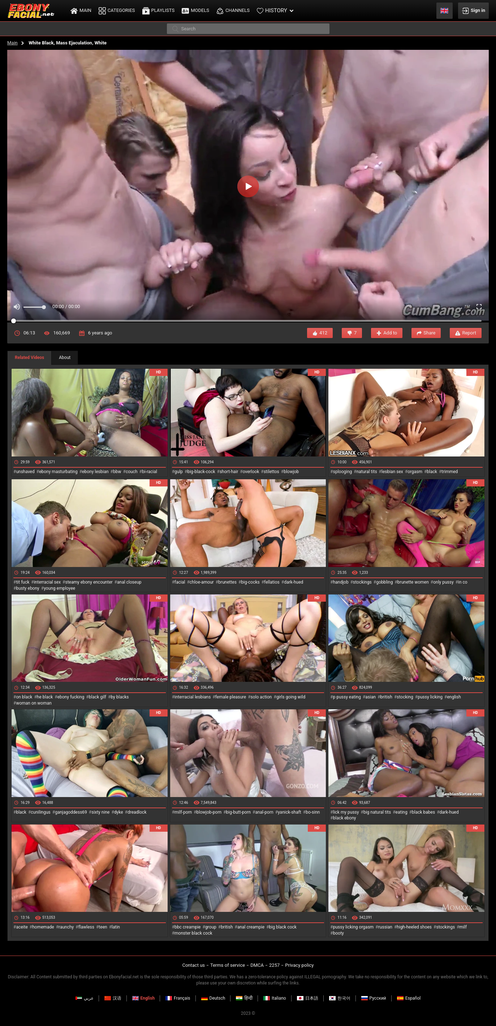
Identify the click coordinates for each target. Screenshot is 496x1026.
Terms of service (227, 965)
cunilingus (40, 812)
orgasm (414, 471)
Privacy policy (299, 965)
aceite (21, 927)
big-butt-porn (238, 812)
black (432, 471)
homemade (43, 927)
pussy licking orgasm (353, 927)
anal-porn (264, 812)
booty (338, 933)
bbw (117, 471)
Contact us (193, 965)
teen (103, 927)
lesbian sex (392, 471)
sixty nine (100, 812)
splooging (342, 471)
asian (370, 697)
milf (463, 927)
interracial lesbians (192, 697)
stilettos (271, 471)
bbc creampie (187, 927)
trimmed (449, 471)
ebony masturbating (58, 471)
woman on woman (34, 703)
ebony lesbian (95, 471)
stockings (362, 582)
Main (12, 43)
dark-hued (293, 582)
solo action (261, 697)
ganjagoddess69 (71, 812)
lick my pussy (346, 812)
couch (132, 471)
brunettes (227, 582)
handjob (341, 582)
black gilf (97, 697)
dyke (118, 812)
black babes (423, 812)
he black (45, 697)
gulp (178, 471)
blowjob (291, 471)
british (386, 697)
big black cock (283, 927)
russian (385, 927)
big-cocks (250, 582)
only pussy (443, 582)
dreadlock (137, 812)
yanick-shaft (289, 812)
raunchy (66, 927)
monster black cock (193, 933)
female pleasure (230, 697)
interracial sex (47, 582)
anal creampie (250, 927)
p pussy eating (347, 697)
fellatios (272, 582)
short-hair (229, 471)
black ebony (344, 818)
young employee (59, 588)
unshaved (25, 471)
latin (116, 927)
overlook (251, 471)
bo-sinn (313, 812)
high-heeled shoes (414, 927)
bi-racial (149, 471)
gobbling (384, 582)
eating (401, 812)
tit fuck (22, 582)
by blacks (120, 697)
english (454, 697)
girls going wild (290, 697)
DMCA (257, 965)
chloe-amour (202, 582)
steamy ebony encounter (88, 582)
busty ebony (27, 588)
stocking (405, 697)
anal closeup (129, 582)
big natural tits (377, 812)
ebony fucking (71, 697)
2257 (274, 965)
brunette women (413, 582)
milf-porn (183, 812)
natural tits (367, 471)
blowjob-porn (209, 812)
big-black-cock (201, 471)
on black (24, 697)
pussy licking (430, 697)
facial (179, 582)
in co (462, 582)
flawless (86, 927)
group (210, 927)
